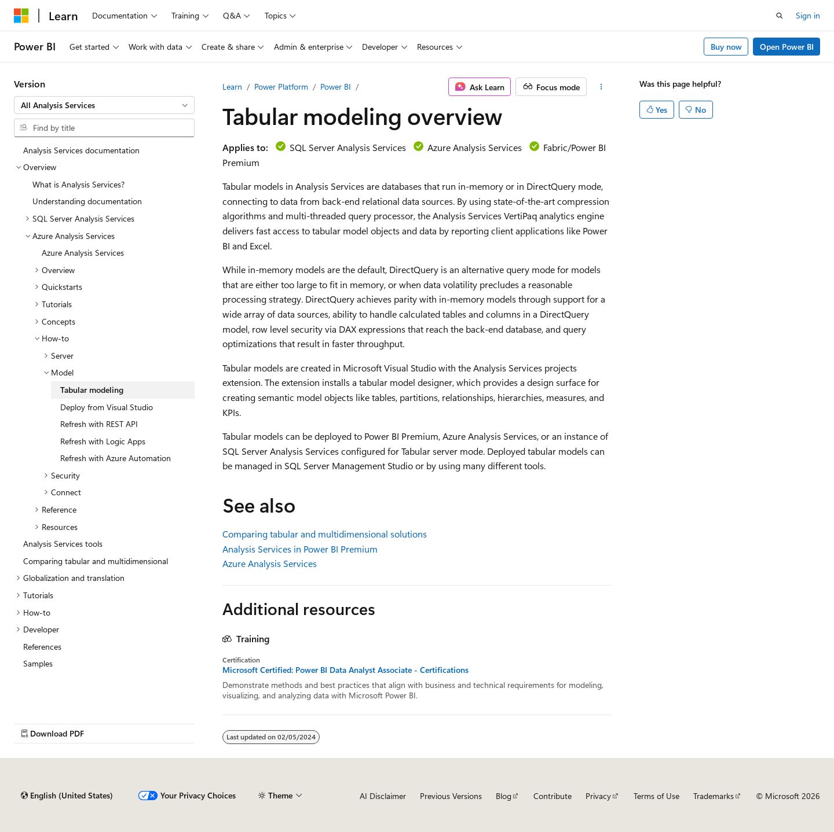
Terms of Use (656, 795)
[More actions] (601, 87)
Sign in (808, 15)
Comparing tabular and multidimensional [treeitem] (95, 560)
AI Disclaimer (383, 795)
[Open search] (779, 15)
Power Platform (281, 86)
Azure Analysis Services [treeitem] (83, 252)
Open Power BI (787, 46)
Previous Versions (451, 795)
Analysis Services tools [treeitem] (63, 543)
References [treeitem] (42, 646)
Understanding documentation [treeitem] (87, 201)
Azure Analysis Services (269, 563)
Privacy (598, 795)
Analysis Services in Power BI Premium (300, 549)
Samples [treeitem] (38, 663)
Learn (232, 86)
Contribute (552, 795)
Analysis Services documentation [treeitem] (81, 150)
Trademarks (713, 795)
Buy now (726, 46)
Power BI (335, 86)
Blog (503, 795)
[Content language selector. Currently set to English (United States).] (67, 795)
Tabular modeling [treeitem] (91, 389)
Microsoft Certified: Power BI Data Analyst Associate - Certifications (345, 670)
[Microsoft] (21, 15)
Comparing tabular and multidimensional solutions (324, 534)
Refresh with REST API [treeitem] (99, 423)
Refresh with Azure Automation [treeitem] (115, 457)
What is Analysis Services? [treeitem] (78, 184)
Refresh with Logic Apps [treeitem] (102, 441)
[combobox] (104, 105)
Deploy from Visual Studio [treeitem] (106, 407)
